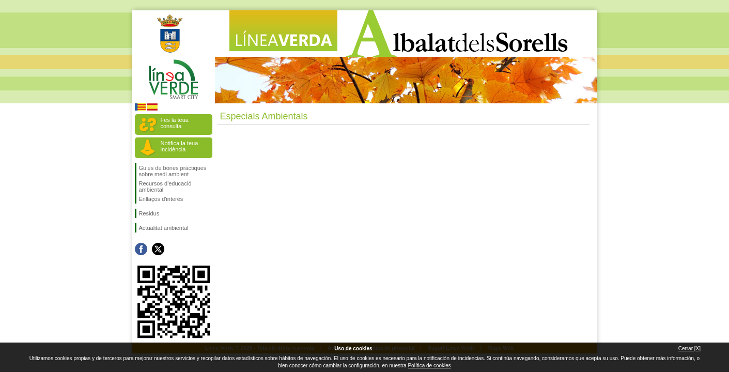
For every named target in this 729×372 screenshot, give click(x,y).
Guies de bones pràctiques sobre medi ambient (173, 171)
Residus (149, 213)
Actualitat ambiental (164, 228)
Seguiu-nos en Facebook (141, 249)
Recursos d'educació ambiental (165, 186)
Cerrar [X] (689, 348)
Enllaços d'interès (161, 199)
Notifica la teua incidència (179, 146)
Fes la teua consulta (175, 123)
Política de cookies (429, 365)
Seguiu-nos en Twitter (158, 249)
